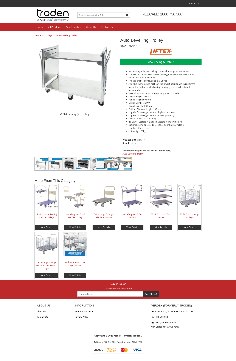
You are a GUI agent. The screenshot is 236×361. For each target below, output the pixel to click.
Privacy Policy (81, 316)
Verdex (159, 326)
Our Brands (72, 27)
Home (40, 27)
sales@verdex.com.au (163, 322)
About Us (90, 27)
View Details (47, 227)
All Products (54, 27)
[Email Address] (110, 294)
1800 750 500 (159, 316)
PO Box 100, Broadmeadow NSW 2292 (172, 311)
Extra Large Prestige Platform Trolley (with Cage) (46, 265)
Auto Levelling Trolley (133, 153)
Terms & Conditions (85, 311)
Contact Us (194, 3)
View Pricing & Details (161, 62)
